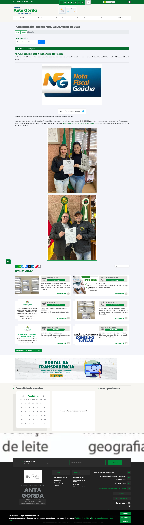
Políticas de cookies (82, 518)
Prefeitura (44, 18)
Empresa (106, 18)
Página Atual (30, 32)
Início (17, 32)
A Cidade (26, 18)
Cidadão (123, 18)
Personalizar (125, 517)
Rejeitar (125, 521)
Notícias (23, 32)
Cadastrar (115, 462)
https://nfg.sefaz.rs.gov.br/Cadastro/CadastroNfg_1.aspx (81, 123)
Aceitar (125, 513)
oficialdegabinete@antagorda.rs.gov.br (112, 488)
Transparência (63, 18)
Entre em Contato (86, 18)
